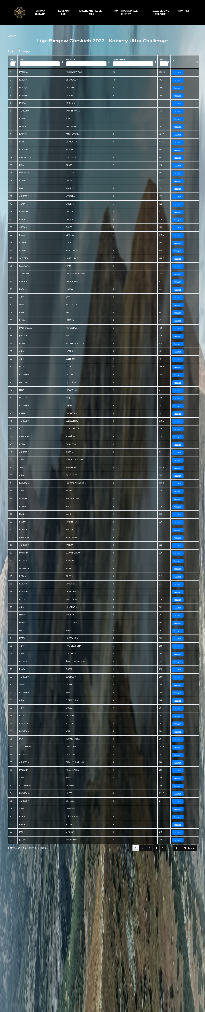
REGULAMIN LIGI (63, 12)
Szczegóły (177, 72)
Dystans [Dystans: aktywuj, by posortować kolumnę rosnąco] (164, 62)
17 (177, 848)
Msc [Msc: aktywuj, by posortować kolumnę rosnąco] (12, 62)
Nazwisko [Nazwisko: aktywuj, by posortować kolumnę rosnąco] (87, 62)
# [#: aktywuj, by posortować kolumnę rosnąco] (173, 61)
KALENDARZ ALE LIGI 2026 (91, 12)
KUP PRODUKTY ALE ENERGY (126, 12)
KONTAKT (183, 11)
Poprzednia (123, 848)
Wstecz (12, 35)
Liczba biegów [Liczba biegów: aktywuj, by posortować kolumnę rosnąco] (134, 62)
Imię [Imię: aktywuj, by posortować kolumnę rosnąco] (41, 62)
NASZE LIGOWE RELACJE (160, 12)
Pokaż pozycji (19, 51)
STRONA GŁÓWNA (40, 12)
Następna (189, 848)
